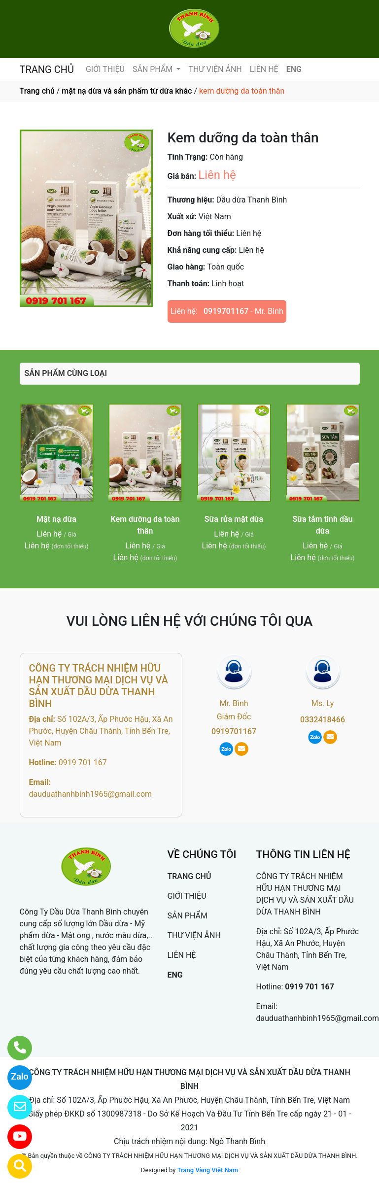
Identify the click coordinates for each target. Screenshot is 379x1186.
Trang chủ (37, 91)
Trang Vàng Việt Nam (207, 1170)
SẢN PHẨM (153, 69)
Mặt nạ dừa (56, 519)
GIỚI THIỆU (105, 69)
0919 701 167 (83, 762)
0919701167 (226, 311)
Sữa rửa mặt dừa (234, 519)
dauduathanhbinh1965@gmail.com (90, 794)
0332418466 (322, 719)
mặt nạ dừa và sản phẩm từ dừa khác (127, 91)
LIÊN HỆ (264, 69)
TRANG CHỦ (47, 69)
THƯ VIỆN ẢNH (214, 69)
